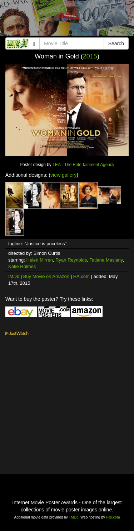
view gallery (63, 175)
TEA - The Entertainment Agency (83, 164)
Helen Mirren (39, 260)
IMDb (13, 276)
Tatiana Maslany (106, 260)
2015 (90, 56)
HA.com (81, 276)
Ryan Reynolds (71, 260)
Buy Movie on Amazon (46, 276)
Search (116, 43)
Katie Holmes (22, 266)
